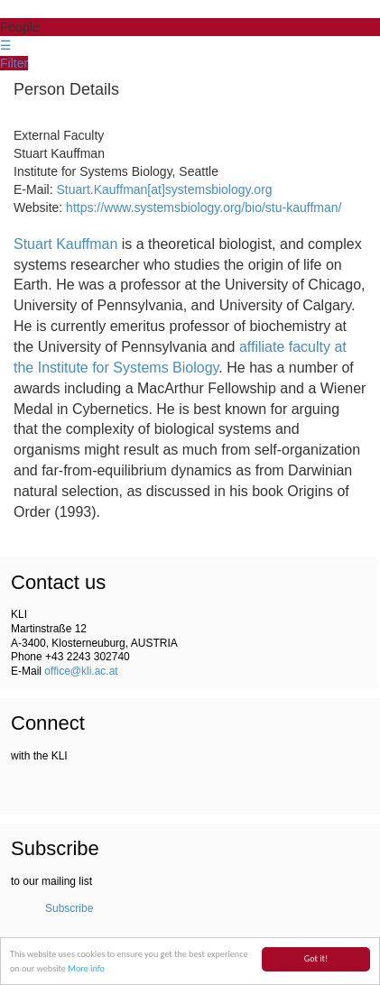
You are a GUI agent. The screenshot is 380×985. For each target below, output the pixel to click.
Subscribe (69, 908)
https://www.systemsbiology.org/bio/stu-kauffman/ (203, 207)
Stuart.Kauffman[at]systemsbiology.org (164, 189)
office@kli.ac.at (80, 671)
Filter (14, 63)
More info (86, 969)
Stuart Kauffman (65, 244)
